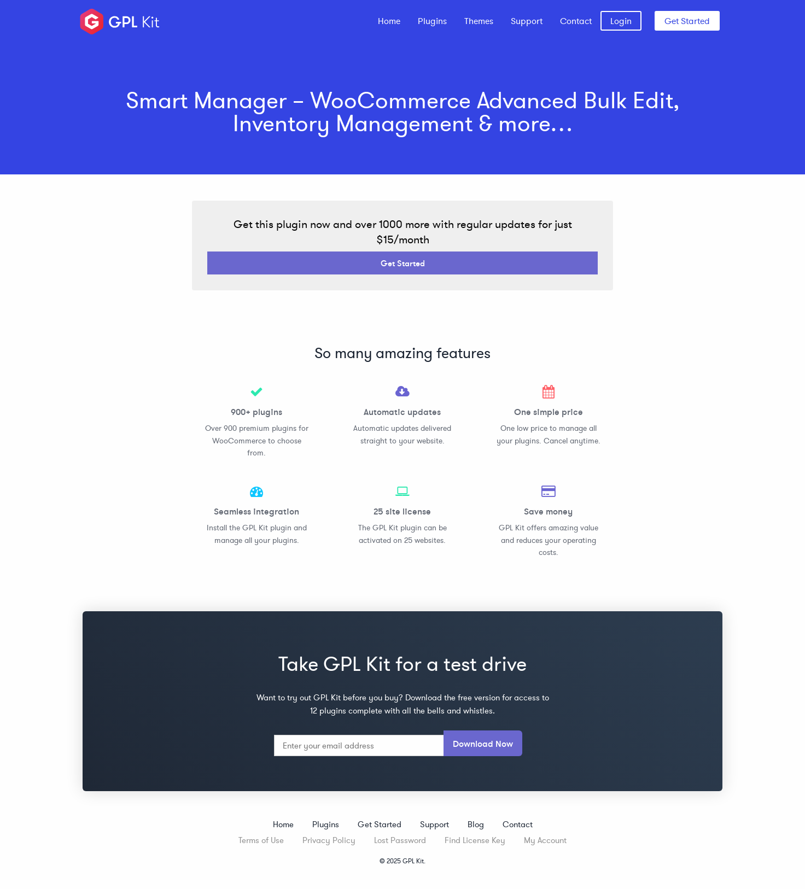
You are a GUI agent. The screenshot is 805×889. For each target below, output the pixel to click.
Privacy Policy (328, 840)
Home (389, 20)
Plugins (432, 20)
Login (621, 20)
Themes (478, 20)
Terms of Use (261, 840)
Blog (476, 824)
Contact (576, 20)
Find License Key (475, 840)
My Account (545, 840)
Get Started (687, 20)
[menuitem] (389, 21)
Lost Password (400, 840)
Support (526, 20)
